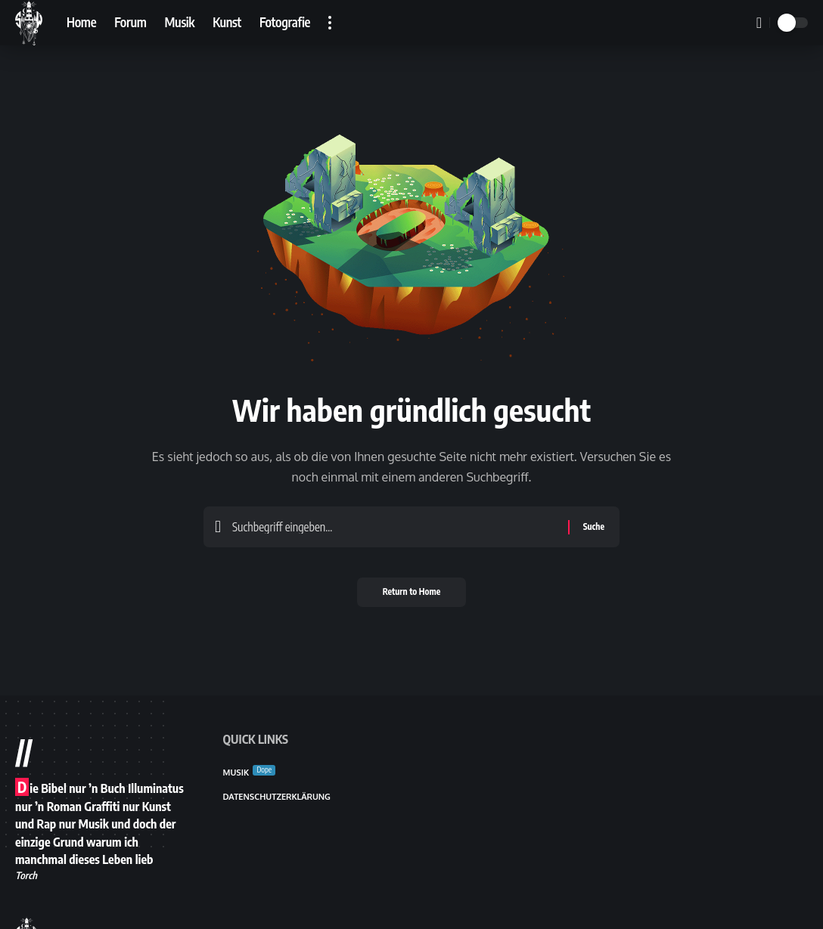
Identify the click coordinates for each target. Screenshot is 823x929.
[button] (329, 22)
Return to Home (412, 596)
